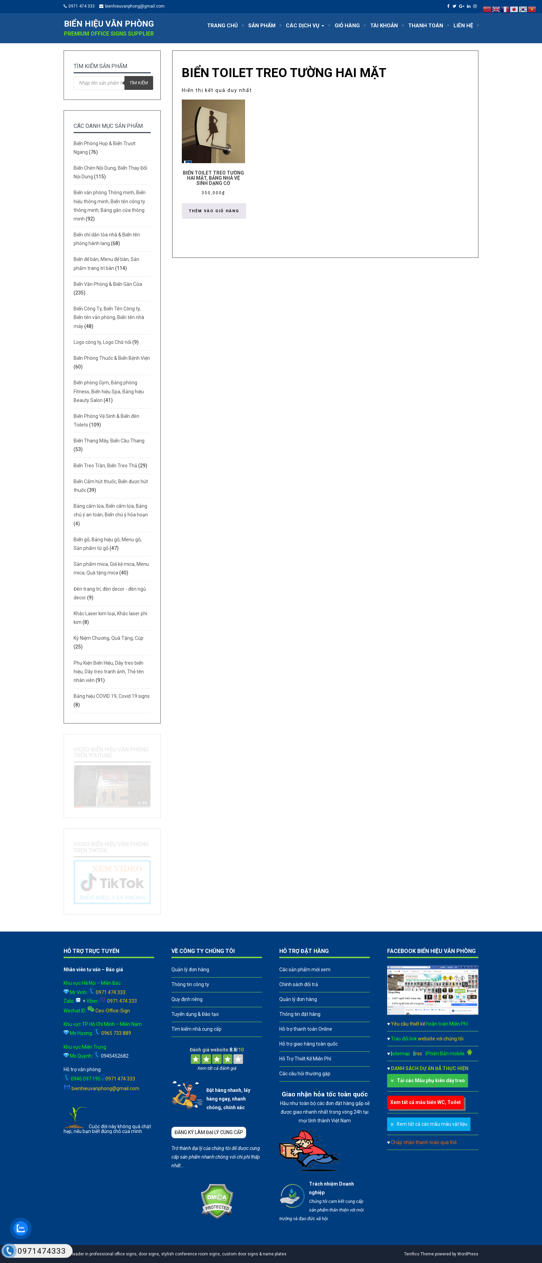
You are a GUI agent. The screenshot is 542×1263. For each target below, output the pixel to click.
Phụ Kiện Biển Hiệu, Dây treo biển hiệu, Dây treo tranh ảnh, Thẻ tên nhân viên (109, 671)
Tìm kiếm (139, 82)
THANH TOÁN (425, 25)
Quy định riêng (187, 999)
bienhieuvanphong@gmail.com (135, 6)
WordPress (467, 1254)
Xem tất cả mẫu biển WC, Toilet (425, 1102)
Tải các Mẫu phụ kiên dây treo (431, 1080)
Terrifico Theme (419, 1254)
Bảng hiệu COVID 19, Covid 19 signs (112, 696)
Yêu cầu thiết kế (429, 1024)
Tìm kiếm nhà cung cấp (196, 1029)
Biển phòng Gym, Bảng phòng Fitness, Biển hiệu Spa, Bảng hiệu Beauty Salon (109, 391)
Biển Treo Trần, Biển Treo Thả (105, 465)
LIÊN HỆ (463, 25)
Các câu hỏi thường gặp (304, 1073)
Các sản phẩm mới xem (304, 969)
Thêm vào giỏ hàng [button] (214, 211)
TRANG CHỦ (222, 25)
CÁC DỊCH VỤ (305, 25)
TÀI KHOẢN (384, 25)
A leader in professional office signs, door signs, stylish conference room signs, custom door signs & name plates (177, 1254)
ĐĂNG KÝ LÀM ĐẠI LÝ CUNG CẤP (209, 1132)
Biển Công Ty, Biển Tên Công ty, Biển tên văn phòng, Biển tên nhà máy (109, 317)
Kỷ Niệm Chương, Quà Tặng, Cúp (108, 638)
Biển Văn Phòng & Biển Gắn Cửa (108, 284)
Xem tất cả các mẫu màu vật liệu (431, 1124)
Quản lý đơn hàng (190, 969)
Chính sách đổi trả (298, 984)
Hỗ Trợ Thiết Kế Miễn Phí (305, 1058)
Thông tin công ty (190, 984)
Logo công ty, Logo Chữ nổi (102, 342)
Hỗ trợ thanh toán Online (305, 1029)
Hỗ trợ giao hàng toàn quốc (308, 1044)
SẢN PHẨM (261, 25)
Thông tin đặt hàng (299, 1014)
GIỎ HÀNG (347, 25)
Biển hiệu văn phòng (109, 24)
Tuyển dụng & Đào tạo (195, 1014)
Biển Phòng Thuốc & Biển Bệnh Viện (112, 358)
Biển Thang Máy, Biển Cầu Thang (109, 440)
